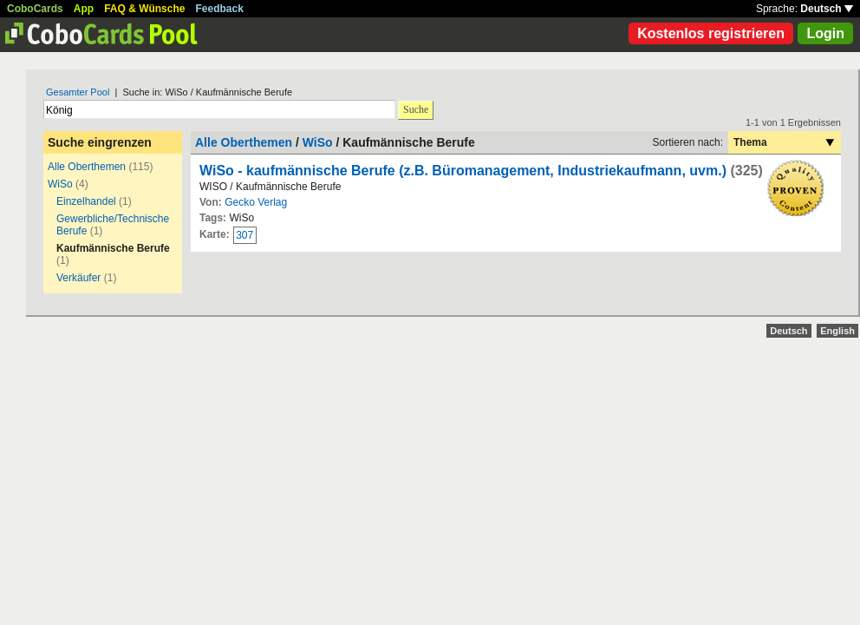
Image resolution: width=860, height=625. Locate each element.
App (84, 9)
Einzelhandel (86, 201)
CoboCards (35, 9)
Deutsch (826, 9)
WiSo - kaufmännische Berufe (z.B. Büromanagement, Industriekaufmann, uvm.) (462, 170)
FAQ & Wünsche (144, 9)
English (837, 331)
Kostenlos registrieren (711, 33)
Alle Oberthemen (87, 167)
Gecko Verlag (256, 202)
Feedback (220, 9)
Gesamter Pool (77, 92)
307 (244, 235)
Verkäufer (78, 278)
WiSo (60, 184)
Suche (415, 109)
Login (825, 33)
